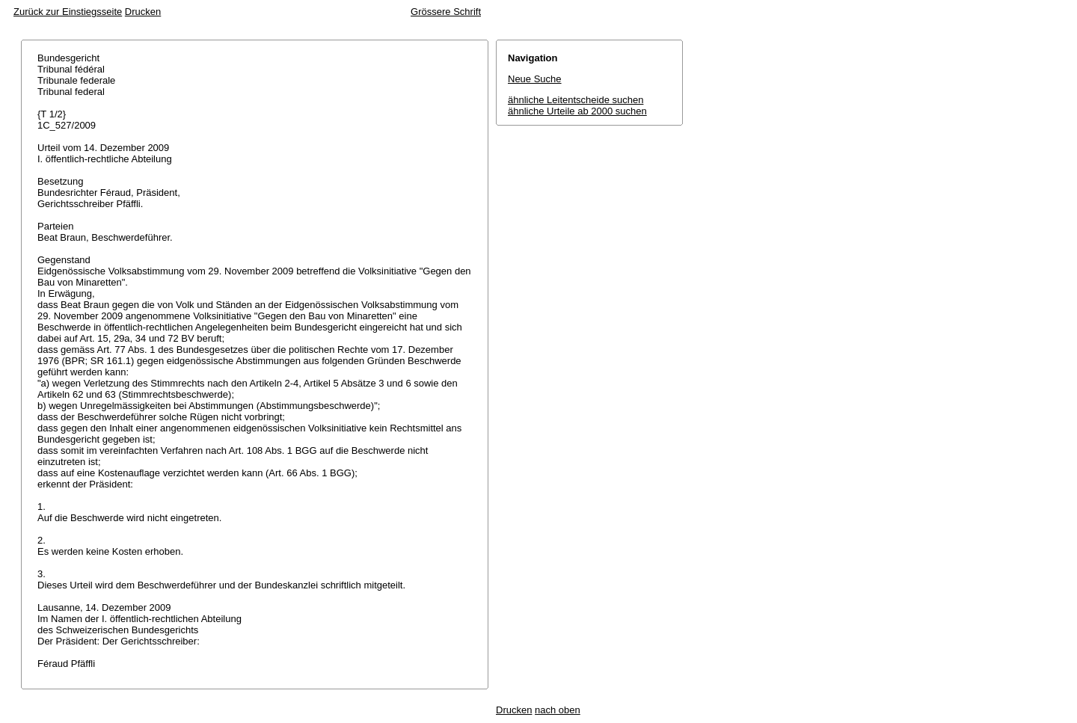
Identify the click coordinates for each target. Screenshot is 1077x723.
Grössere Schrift (446, 11)
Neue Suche (535, 78)
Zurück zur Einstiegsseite (67, 11)
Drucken (143, 11)
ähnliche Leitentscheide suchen (575, 99)
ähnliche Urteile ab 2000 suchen (577, 111)
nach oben (557, 710)
